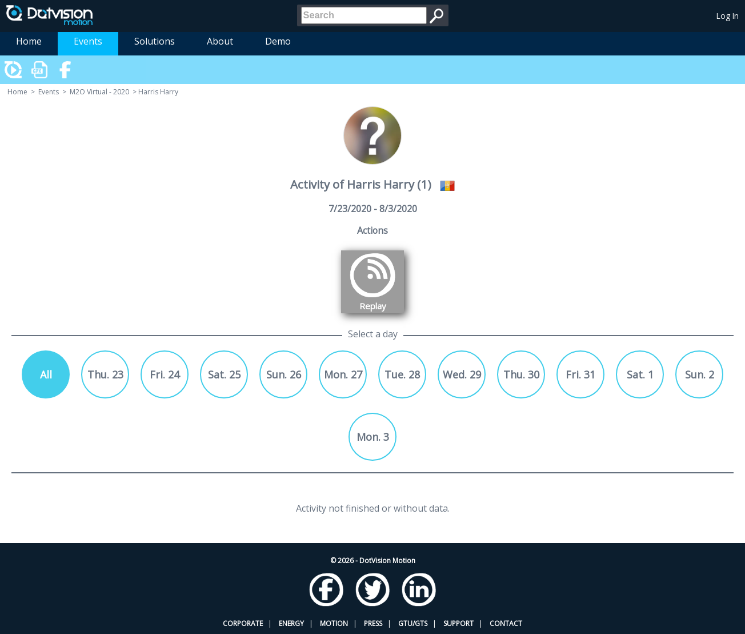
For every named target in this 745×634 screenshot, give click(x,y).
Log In (727, 15)
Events (88, 41)
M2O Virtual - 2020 (99, 92)
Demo (278, 41)
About (220, 41)
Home (29, 41)
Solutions (154, 41)
